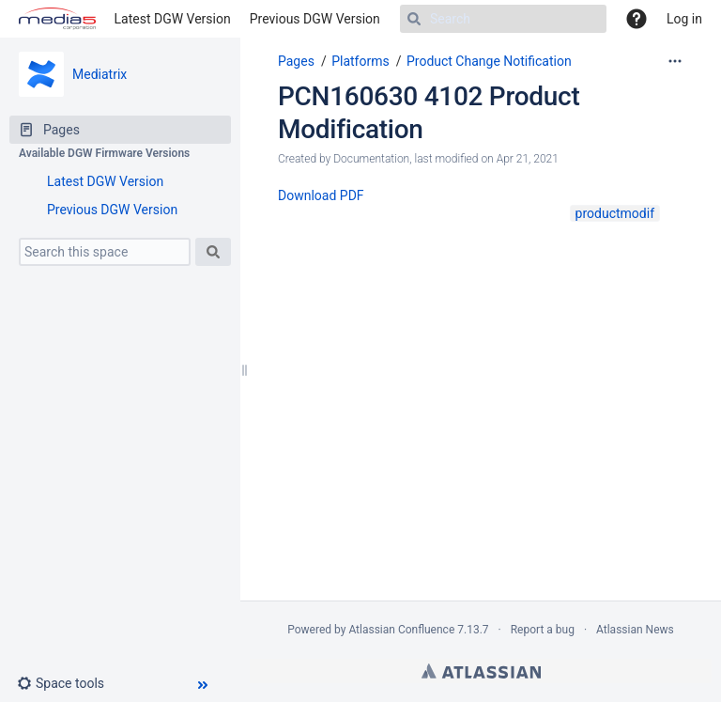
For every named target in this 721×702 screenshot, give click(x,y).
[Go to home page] (57, 19)
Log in (684, 18)
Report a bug (543, 629)
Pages (296, 61)
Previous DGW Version (315, 18)
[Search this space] (105, 252)
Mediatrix (99, 74)
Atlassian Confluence (401, 629)
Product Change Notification (489, 61)
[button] (68, 683)
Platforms (360, 61)
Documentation (371, 158)
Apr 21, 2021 (528, 158)
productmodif (614, 213)
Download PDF (321, 195)
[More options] (675, 61)
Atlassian (481, 671)
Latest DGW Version (173, 18)
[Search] (503, 19)
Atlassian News (635, 629)
